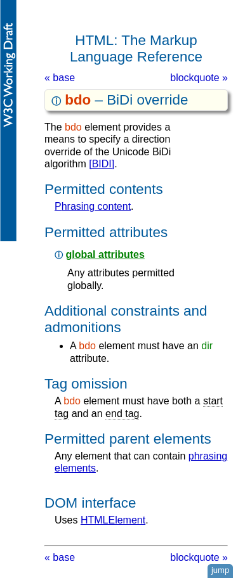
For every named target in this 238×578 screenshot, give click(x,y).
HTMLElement (113, 520)
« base (59, 77)
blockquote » (199, 77)
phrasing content (93, 206)
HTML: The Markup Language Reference (136, 48)
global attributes (104, 254)
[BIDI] (101, 163)
